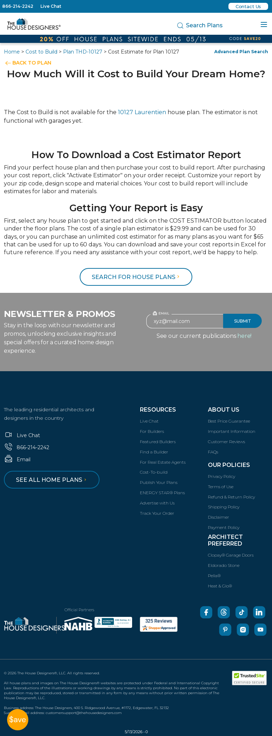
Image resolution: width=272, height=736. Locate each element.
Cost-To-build (154, 472)
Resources (158, 409)
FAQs (213, 452)
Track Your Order (157, 513)
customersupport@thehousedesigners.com (84, 712)
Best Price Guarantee (229, 421)
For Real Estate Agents (163, 462)
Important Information (231, 431)
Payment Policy (223, 527)
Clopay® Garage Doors (231, 555)
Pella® (214, 575)
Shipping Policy (223, 506)
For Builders (152, 431)
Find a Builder (154, 452)
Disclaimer (218, 517)
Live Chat (50, 6)
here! (244, 336)
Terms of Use (220, 486)
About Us (223, 409)
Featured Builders (158, 441)
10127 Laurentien (142, 112)
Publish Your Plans (158, 482)
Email (17, 459)
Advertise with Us (157, 503)
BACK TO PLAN (31, 63)
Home (12, 52)
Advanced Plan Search (241, 51)
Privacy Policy (221, 476)
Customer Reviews (226, 441)
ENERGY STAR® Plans (162, 492)
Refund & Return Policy (231, 497)
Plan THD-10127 (82, 52)
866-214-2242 (17, 6)
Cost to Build (41, 52)
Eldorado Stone (223, 565)
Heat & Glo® (220, 586)
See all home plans (52, 479)
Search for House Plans (136, 277)
